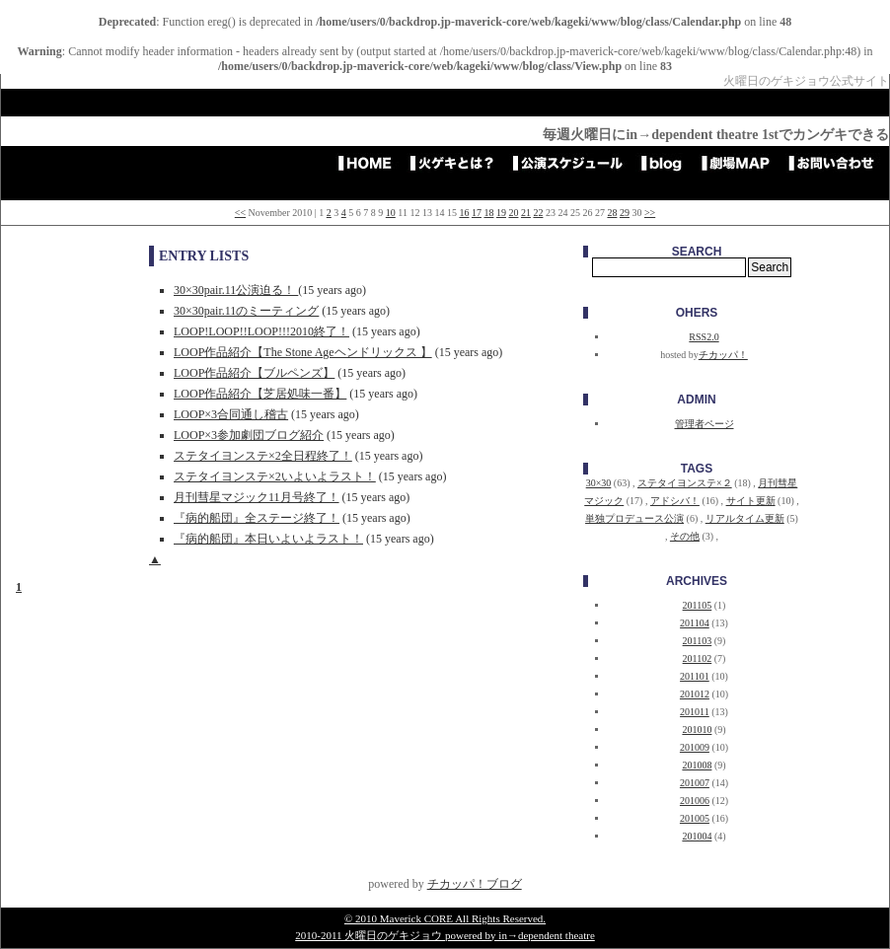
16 (464, 212)
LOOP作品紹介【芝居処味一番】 (260, 394)
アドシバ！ (675, 500)
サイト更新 (751, 500)
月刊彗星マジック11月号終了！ (256, 497)
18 (488, 212)
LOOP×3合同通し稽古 (231, 414)
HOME (371, 163)
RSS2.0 (703, 336)
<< (240, 212)
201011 (694, 711)
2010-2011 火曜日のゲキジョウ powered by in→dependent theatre (445, 935)
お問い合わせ (837, 163)
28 (612, 212)
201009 (694, 747)
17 (477, 212)
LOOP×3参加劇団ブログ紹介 (249, 435)
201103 (697, 640)
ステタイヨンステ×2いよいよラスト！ (275, 476)
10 (391, 212)
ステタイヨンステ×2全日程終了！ (263, 456)
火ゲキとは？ (459, 163)
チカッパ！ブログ (474, 884)
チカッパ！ (723, 354)
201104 (694, 623)
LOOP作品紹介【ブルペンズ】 (254, 373)
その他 (685, 536)
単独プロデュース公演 (634, 518)
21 (526, 212)
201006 (694, 800)
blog (668, 163)
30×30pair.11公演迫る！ (236, 290)
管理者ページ (704, 423)
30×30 (599, 482)
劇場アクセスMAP (742, 163)
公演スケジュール (574, 163)
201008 (696, 765)
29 (625, 212)
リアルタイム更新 (744, 518)
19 (501, 212)
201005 (694, 818)
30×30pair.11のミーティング (246, 311)
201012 (694, 694)
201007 (694, 782)
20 (513, 212)
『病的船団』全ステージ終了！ (256, 518)
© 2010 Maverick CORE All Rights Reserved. (445, 918)
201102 (697, 658)
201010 (696, 729)
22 (538, 212)
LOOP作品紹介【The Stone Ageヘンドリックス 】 (303, 352)
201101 (694, 676)
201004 (696, 836)
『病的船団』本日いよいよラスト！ (268, 539)
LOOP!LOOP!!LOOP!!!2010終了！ (261, 331)
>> (649, 212)
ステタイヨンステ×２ (684, 482)
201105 (697, 605)
